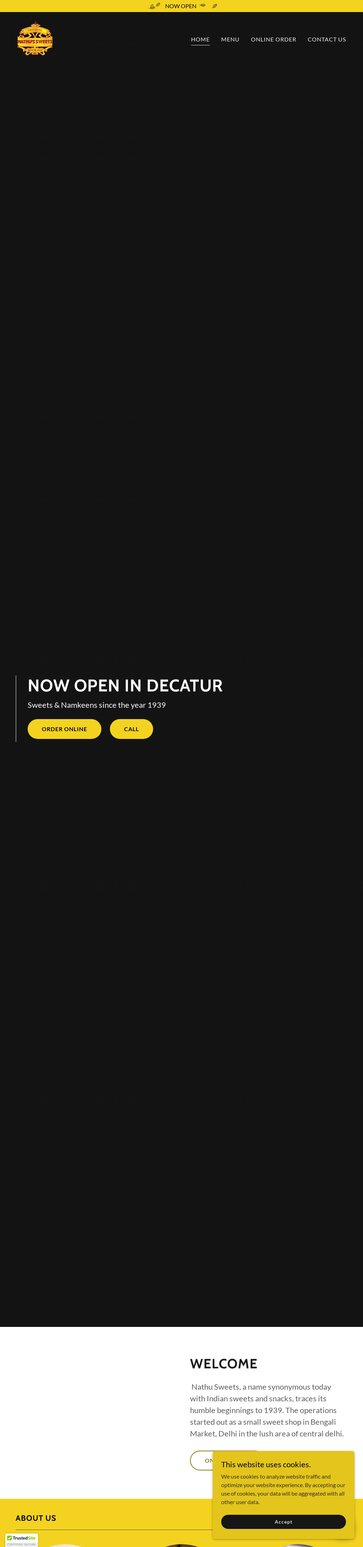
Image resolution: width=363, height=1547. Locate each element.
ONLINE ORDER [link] (273, 39)
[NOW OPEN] (181, 6)
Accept (283, 1522)
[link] (35, 37)
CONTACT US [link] (327, 39)
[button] (21, 1540)
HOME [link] (200, 39)
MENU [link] (230, 39)
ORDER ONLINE (64, 728)
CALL (131, 728)
